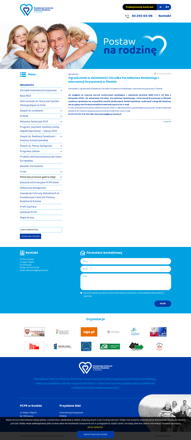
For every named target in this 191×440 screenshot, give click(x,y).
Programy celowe (30, 151)
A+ (167, 7)
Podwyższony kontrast (139, 7)
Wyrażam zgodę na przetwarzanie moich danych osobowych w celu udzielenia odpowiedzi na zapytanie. (123, 294)
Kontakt (165, 16)
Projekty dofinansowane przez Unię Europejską (40, 159)
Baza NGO (25, 96)
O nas (23, 172)
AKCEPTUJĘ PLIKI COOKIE (95, 434)
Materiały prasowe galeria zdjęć (38, 177)
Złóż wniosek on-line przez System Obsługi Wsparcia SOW (39, 103)
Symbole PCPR (28, 212)
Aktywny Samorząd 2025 (34, 122)
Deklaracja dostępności (33, 188)
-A (160, 7)
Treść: (85, 276)
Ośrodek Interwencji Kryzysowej (38, 90)
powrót (167, 121)
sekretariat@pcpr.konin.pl (37, 270)
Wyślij (163, 303)
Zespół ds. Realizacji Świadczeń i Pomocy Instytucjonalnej (38, 138)
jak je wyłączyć (95, 427)
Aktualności (27, 85)
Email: (85, 269)
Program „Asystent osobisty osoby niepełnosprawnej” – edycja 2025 (39, 129)
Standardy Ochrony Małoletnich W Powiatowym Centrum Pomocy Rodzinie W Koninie (39, 197)
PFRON (24, 116)
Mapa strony (27, 218)
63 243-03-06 (142, 16)
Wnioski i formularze (31, 166)
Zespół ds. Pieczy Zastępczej (36, 146)
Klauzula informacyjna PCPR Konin (39, 182)
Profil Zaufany (28, 207)
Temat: (85, 261)
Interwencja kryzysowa (71, 413)
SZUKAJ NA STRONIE (30, 236)
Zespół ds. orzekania (31, 111)
